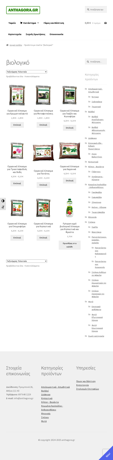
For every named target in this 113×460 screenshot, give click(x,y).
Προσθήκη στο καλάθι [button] (70, 245)
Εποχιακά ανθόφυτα (96, 308)
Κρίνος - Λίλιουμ (99, 207)
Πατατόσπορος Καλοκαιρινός (100, 252)
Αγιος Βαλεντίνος (97, 155)
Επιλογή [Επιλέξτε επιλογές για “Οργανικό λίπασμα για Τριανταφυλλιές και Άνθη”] (17, 183)
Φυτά (90, 301)
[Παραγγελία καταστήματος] (26, 71)
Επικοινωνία (56, 34)
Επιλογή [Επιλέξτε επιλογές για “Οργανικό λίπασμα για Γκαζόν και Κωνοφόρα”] (69, 127)
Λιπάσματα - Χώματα (97, 178)
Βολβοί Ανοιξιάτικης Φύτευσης (98, 119)
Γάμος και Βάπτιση (54, 22)
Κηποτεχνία (14, 34)
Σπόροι (91, 222)
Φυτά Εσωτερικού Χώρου (97, 328)
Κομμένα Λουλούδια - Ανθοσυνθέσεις (97, 186)
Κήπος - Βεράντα (96, 166)
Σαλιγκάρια (97, 101)
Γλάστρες (96, 171)
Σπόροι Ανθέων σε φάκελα (99, 273)
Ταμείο (12, 22)
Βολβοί (91, 111)
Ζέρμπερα (96, 202)
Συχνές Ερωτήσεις (35, 34)
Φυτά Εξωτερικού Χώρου (97, 317)
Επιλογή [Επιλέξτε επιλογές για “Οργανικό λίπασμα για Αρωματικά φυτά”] (17, 125)
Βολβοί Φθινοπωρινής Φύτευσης (98, 130)
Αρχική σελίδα (16, 45)
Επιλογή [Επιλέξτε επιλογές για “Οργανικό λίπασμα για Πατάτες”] (43, 185)
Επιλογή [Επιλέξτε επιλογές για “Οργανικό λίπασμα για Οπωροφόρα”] (17, 237)
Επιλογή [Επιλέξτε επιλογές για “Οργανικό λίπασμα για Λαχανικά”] (69, 180)
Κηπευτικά (93, 161)
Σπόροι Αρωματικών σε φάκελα (99, 283)
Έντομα (95, 96)
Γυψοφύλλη (97, 197)
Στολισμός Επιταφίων (87, 388)
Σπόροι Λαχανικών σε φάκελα (98, 294)
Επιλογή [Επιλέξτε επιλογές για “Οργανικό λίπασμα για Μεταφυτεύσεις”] (43, 125)
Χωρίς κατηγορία (96, 336)
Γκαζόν (95, 227)
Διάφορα (92, 138)
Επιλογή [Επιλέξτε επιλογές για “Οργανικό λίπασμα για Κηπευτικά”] (43, 237)
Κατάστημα (31, 22)
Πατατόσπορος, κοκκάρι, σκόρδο (99, 240)
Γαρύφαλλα (97, 192)
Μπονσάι (92, 217)
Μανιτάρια (96, 232)
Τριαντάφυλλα (98, 212)
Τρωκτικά (96, 106)
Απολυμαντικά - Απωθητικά (95, 90)
